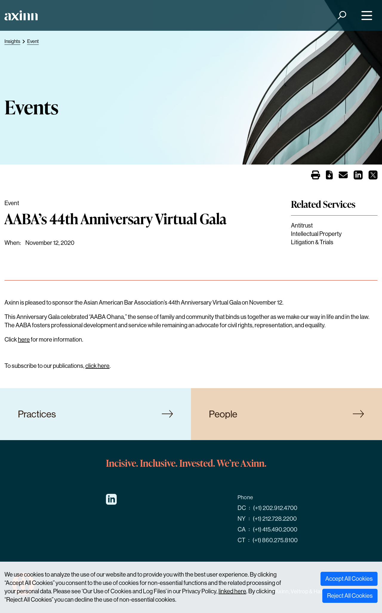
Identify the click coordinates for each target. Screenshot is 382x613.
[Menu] (365, 15)
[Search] (341, 15)
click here (97, 365)
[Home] (21, 15)
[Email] (343, 176)
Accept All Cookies (349, 578)
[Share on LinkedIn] (358, 176)
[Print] (315, 175)
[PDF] (329, 176)
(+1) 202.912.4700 (275, 508)
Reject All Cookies (350, 595)
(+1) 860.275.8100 (275, 540)
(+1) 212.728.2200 (275, 518)
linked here (232, 591)
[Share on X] (373, 176)
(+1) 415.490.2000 (275, 529)
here (24, 339)
